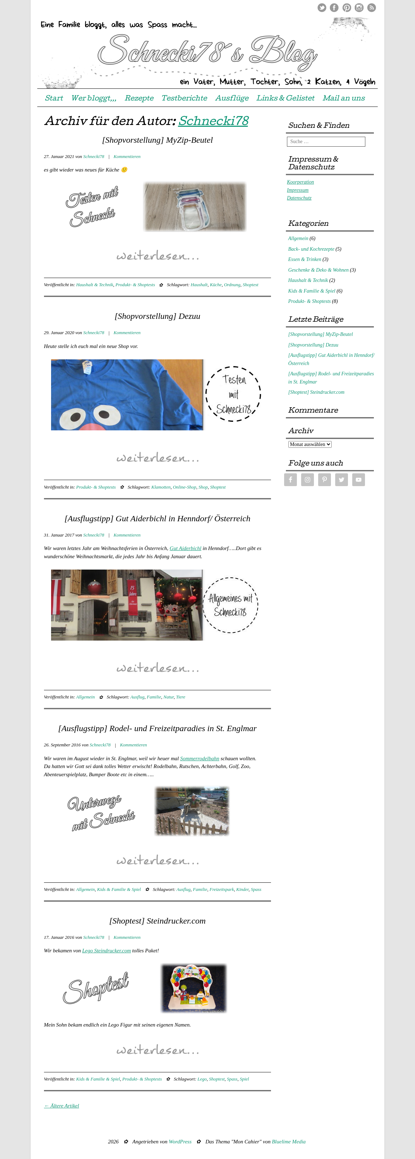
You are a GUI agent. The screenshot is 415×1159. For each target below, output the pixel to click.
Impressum (298, 190)
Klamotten (161, 487)
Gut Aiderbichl (185, 548)
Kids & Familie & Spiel (119, 889)
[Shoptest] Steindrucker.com (157, 920)
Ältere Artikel (61, 1106)
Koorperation (300, 182)
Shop (203, 487)
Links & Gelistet (285, 99)
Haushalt (199, 284)
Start (54, 99)
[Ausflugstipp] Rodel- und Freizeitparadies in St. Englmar (157, 728)
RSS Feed (371, 7)
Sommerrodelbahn (199, 758)
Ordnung (232, 284)
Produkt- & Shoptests (135, 284)
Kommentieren (127, 156)
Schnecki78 (213, 123)
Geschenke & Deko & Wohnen (318, 270)
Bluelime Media (288, 1141)
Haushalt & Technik (94, 284)
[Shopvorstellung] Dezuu (157, 316)
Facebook (334, 7)
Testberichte (184, 99)
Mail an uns (343, 99)
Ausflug (138, 697)
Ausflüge (231, 99)
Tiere (180, 697)
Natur (169, 697)
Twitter (321, 7)
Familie (154, 697)
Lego (202, 1079)
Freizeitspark (222, 889)
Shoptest (250, 284)
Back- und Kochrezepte (311, 249)
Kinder (242, 889)
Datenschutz (299, 198)
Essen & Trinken (304, 259)
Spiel (244, 1079)
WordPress (180, 1141)
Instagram (359, 7)
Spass (256, 889)
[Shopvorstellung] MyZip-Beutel (157, 140)
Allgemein (85, 697)
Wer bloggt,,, (93, 99)
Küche (216, 284)
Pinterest (346, 7)
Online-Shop (184, 487)
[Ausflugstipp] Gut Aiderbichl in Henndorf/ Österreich (157, 518)
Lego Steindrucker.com (106, 950)
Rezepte (138, 99)
